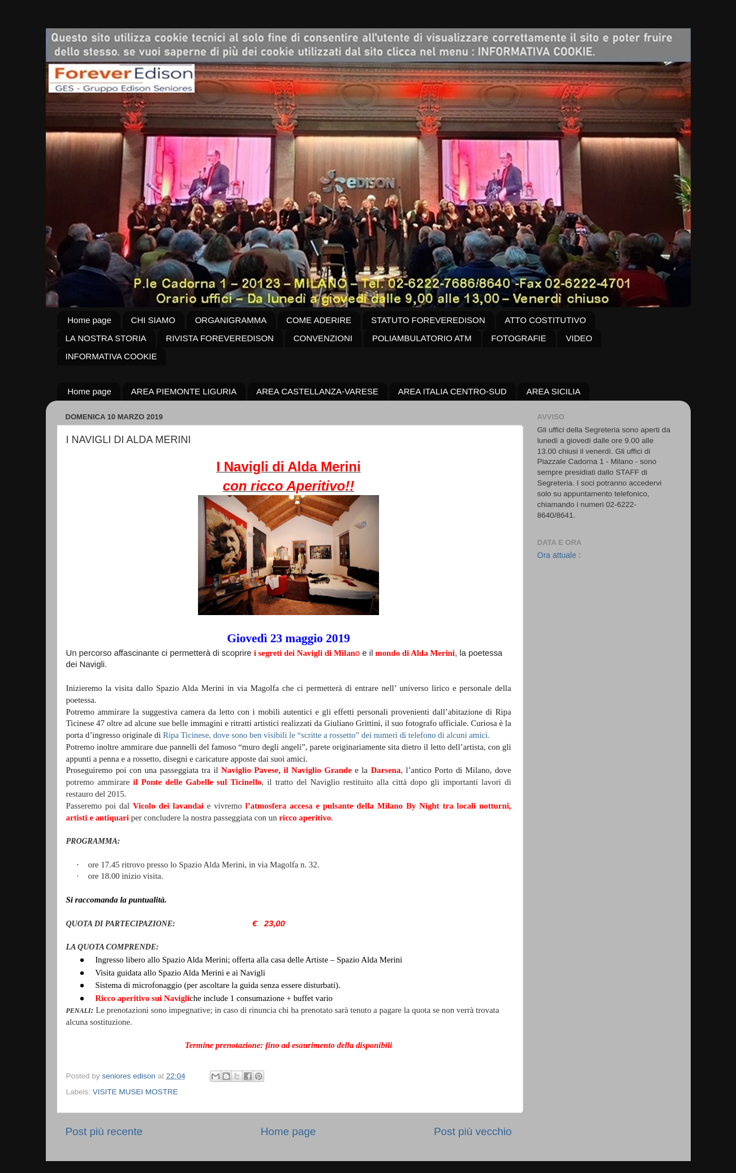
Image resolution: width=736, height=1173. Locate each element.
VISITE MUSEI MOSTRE (135, 1092)
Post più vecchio (473, 1131)
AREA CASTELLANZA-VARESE (317, 391)
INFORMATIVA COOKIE (111, 356)
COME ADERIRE (318, 320)
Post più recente (104, 1131)
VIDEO (579, 338)
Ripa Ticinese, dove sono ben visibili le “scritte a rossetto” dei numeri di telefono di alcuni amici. (326, 735)
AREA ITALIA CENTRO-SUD (452, 391)
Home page (89, 320)
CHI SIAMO (153, 320)
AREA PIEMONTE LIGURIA (184, 391)
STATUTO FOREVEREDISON (428, 320)
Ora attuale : (559, 555)
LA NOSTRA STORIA (106, 338)
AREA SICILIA (553, 391)
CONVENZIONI (323, 338)
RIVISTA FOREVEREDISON (220, 338)
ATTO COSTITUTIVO (545, 320)
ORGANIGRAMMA (231, 320)
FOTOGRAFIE (518, 338)
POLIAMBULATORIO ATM (422, 338)
